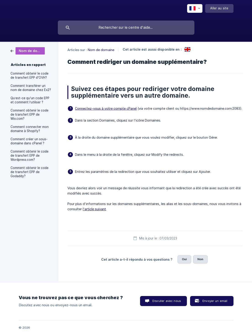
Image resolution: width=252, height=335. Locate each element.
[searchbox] (126, 28)
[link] (28, 50)
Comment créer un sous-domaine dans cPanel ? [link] (29, 141)
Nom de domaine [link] (101, 50)
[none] (194, 8)
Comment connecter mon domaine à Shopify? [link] (30, 129)
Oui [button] (184, 259)
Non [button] (200, 259)
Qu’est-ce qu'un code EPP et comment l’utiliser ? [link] (30, 100)
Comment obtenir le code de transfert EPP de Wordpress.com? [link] (29, 155)
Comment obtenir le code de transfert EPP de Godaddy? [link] (29, 172)
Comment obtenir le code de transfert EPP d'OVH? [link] (29, 75)
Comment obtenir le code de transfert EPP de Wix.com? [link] (29, 114)
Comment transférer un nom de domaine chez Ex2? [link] (31, 88)
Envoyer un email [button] (214, 301)
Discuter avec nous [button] (166, 301)
